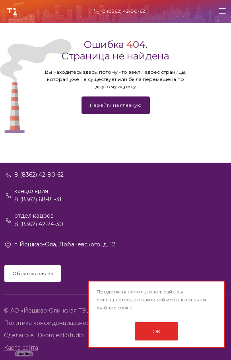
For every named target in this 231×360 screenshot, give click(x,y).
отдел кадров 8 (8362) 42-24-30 (38, 220)
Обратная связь (32, 273)
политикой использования (171, 300)
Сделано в (19, 335)
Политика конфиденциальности (50, 323)
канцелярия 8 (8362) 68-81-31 (38, 195)
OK (156, 331)
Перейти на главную (116, 105)
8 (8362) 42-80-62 (124, 11)
